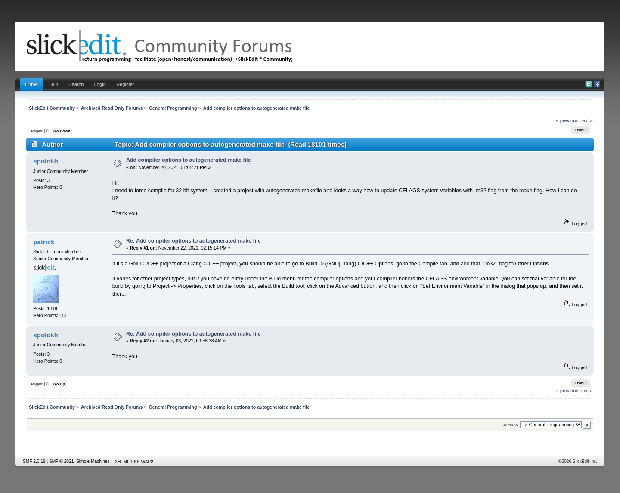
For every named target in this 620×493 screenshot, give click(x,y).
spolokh (45, 161)
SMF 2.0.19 (34, 461)
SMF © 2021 (61, 461)
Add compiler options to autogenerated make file (188, 160)
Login (100, 84)
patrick (43, 242)
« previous (567, 120)
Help (53, 84)
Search (76, 84)
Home (31, 84)
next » (586, 120)
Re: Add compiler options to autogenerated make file (193, 241)
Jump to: (511, 424)
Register (125, 84)
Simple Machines (93, 461)
